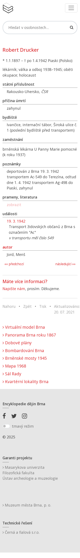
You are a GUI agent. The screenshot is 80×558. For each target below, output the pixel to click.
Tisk (42, 306)
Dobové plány (17, 343)
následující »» (65, 264)
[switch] (6, 426)
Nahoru (9, 306)
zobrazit (14, 204)
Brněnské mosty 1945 (25, 358)
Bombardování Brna (23, 350)
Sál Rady (12, 374)
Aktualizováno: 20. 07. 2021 (67, 309)
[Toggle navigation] (71, 7)
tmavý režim (23, 426)
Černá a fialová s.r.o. (21, 532)
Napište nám (14, 288)
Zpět (27, 306)
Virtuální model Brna (24, 327)
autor (7, 247)
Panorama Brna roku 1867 (29, 335)
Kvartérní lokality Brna (26, 381)
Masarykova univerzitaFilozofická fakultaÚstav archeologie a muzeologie (30, 473)
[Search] (40, 27)
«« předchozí (14, 264)
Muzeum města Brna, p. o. (27, 505)
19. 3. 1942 (16, 221)
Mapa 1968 (14, 366)
